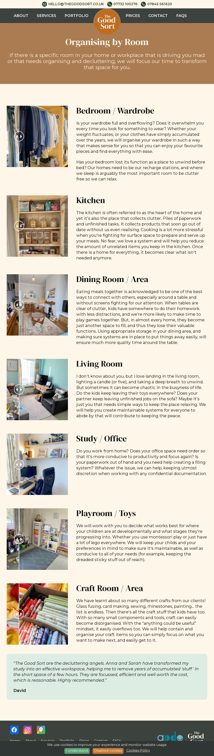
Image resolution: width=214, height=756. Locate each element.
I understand (77, 751)
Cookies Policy (138, 750)
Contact (158, 15)
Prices (133, 15)
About (21, 15)
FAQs (181, 15)
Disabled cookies (108, 751)
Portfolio (76, 15)
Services (46, 15)
